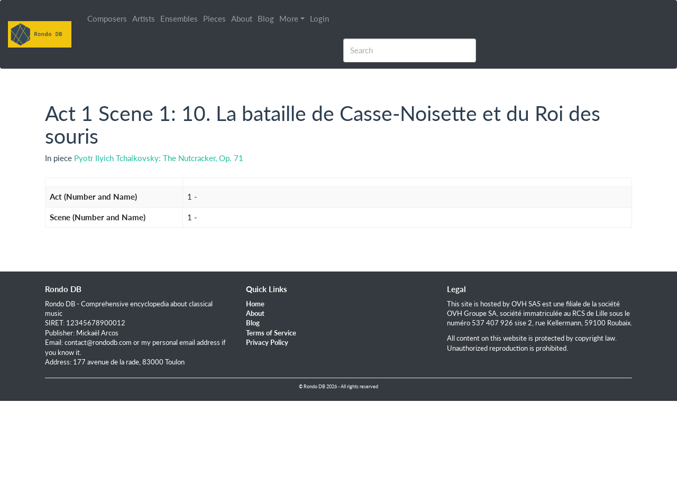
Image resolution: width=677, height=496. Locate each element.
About (241, 18)
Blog (266, 18)
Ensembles (179, 18)
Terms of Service (271, 333)
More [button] (288, 18)
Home (255, 304)
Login (319, 18)
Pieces (214, 18)
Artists (143, 18)
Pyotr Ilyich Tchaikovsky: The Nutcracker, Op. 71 (158, 158)
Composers (107, 18)
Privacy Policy (267, 342)
